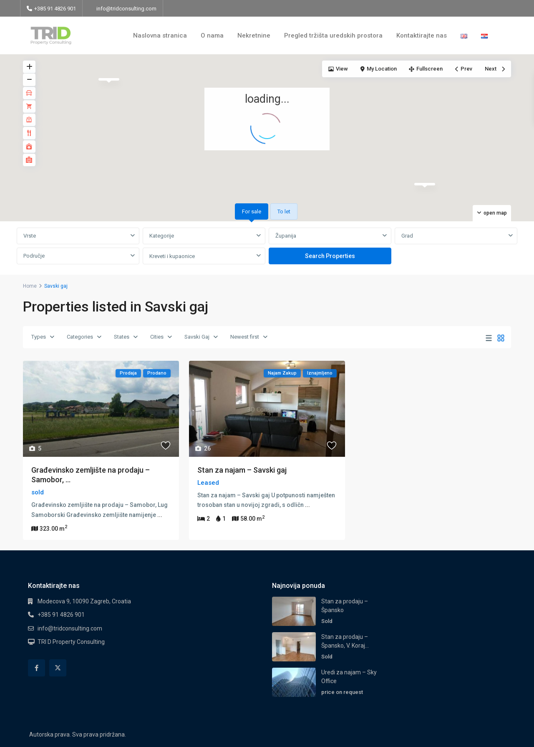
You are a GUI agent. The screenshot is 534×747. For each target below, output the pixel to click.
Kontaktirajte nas (421, 35)
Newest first (244, 337)
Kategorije (161, 236)
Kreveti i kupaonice (172, 256)
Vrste (29, 236)
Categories (80, 337)
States (121, 337)
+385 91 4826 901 (61, 614)
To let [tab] (283, 211)
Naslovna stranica (160, 35)
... (159, 515)
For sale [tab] (251, 211)
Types (38, 337)
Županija (285, 236)
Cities (157, 337)
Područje (34, 256)
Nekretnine (253, 35)
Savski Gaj (196, 337)
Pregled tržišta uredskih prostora (333, 35)
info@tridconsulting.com (126, 8)
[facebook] (36, 667)
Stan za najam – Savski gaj (242, 470)
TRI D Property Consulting (71, 641)
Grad (407, 236)
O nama (212, 35)
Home (30, 286)
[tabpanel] (267, 246)
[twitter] (57, 667)
